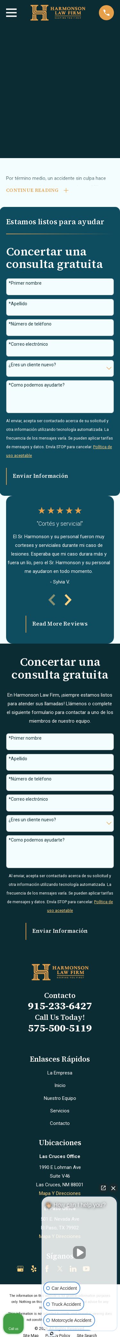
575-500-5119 (60, 1028)
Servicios (59, 1111)
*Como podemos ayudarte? (37, 385)
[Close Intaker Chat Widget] (113, 1187)
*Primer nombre (25, 283)
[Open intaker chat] (51, 1333)
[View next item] (68, 600)
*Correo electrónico (28, 344)
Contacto (60, 1123)
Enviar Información (40, 476)
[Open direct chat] (103, 1187)
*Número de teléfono (30, 323)
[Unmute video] (79, 1252)
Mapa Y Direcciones (60, 1193)
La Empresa (59, 1073)
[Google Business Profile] (20, 1268)
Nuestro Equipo (60, 1098)
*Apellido (18, 303)
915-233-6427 (60, 1006)
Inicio (60, 1085)
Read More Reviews (60, 624)
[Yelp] (33, 1268)
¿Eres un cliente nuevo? (32, 364)
